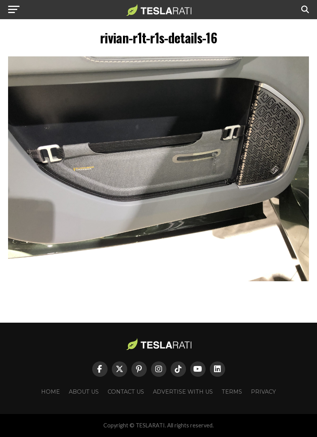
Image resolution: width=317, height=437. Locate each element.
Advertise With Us (183, 391)
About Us (84, 391)
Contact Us (126, 391)
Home (50, 391)
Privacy (263, 391)
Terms (232, 391)
